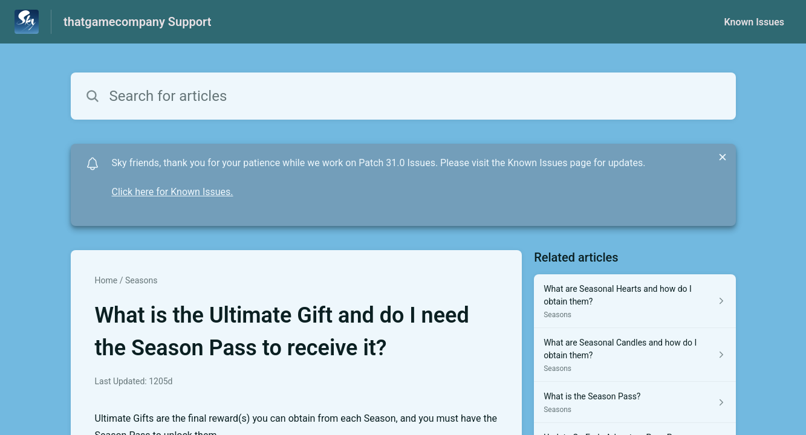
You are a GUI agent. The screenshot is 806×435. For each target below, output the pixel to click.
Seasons (141, 280)
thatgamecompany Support (137, 21)
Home (106, 280)
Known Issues (754, 22)
